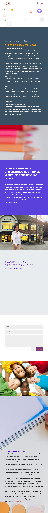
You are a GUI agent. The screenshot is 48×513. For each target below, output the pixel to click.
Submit (40, 349)
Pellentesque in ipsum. (18, 501)
